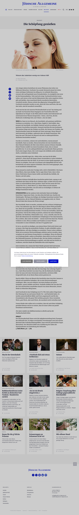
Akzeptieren (53, 261)
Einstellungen (41, 261)
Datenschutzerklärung (27, 256)
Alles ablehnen (26, 261)
